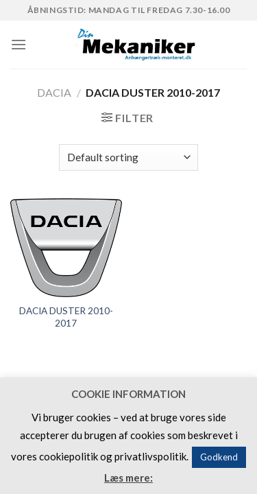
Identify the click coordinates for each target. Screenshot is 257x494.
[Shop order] (128, 157)
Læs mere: (128, 477)
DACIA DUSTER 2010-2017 (66, 317)
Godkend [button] (219, 456)
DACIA (54, 92)
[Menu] (18, 44)
